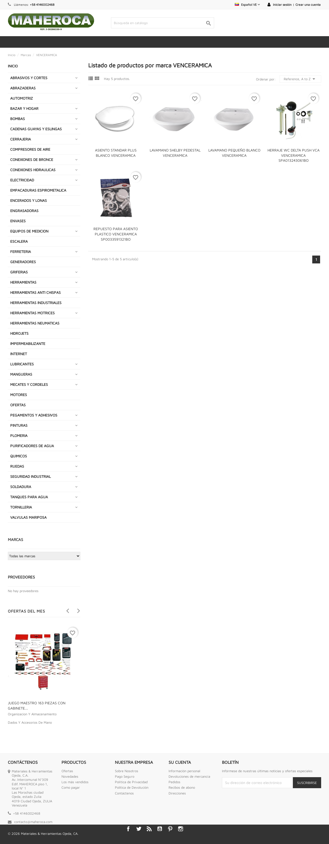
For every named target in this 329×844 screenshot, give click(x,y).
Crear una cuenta (308, 5)
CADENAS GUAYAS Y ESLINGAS (36, 129)
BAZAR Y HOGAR (24, 108)
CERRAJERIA (20, 139)
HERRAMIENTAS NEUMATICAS (34, 323)
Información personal (184, 771)
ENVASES (18, 221)
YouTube (159, 828)
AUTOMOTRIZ (21, 98)
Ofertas (67, 771)
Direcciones (177, 793)
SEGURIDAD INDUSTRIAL (30, 476)
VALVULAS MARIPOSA (28, 517)
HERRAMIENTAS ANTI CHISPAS (35, 292)
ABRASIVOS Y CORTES (28, 77)
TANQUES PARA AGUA (29, 497)
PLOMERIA (18, 435)
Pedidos (174, 782)
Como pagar (71, 787)
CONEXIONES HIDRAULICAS (32, 169)
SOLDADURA (20, 486)
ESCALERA (19, 241)
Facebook (128, 828)
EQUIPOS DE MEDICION (29, 231)
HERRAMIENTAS (23, 282)
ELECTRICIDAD (22, 180)
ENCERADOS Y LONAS (28, 200)
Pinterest (170, 828)
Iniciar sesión (282, 5)
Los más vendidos (75, 782)
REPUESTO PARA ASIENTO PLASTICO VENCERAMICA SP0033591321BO (115, 233)
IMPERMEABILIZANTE (27, 343)
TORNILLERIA (21, 507)
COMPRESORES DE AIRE (30, 149)
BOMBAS (17, 118)
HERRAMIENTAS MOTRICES (32, 313)
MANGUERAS (21, 374)
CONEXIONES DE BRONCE (31, 159)
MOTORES (18, 394)
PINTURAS (18, 425)
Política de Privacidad (131, 782)
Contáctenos (124, 793)
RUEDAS (17, 466)
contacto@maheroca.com (33, 822)
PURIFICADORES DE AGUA (32, 445)
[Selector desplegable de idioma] (247, 4)
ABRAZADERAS (23, 88)
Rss (149, 828)
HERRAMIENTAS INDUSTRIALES (36, 302)
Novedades (70, 776)
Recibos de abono (182, 787)
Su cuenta (180, 762)
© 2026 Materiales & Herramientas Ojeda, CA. (43, 833)
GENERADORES (23, 261)
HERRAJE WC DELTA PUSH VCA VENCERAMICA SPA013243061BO (293, 155)
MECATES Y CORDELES (29, 384)
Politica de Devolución (131, 787)
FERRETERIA (20, 251)
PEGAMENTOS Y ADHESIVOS (33, 415)
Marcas (15, 539)
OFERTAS (18, 405)
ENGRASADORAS (24, 210)
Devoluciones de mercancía (189, 776)
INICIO (13, 66)
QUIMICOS (18, 456)
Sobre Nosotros (126, 771)
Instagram (180, 828)
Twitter (138, 828)
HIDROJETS (19, 333)
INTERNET (18, 353)
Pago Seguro (124, 776)
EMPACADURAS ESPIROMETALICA (38, 190)
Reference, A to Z (300, 79)
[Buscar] (162, 22)
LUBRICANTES (22, 364)
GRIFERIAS (19, 272)
